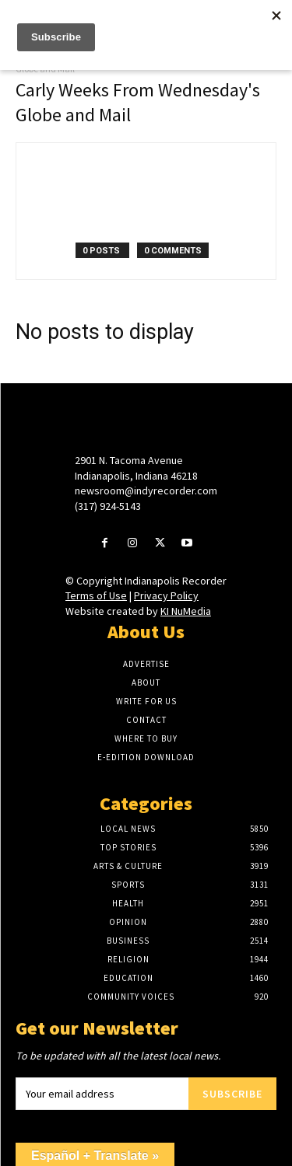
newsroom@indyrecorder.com (146, 490)
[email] (102, 1093)
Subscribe (232, 1094)
